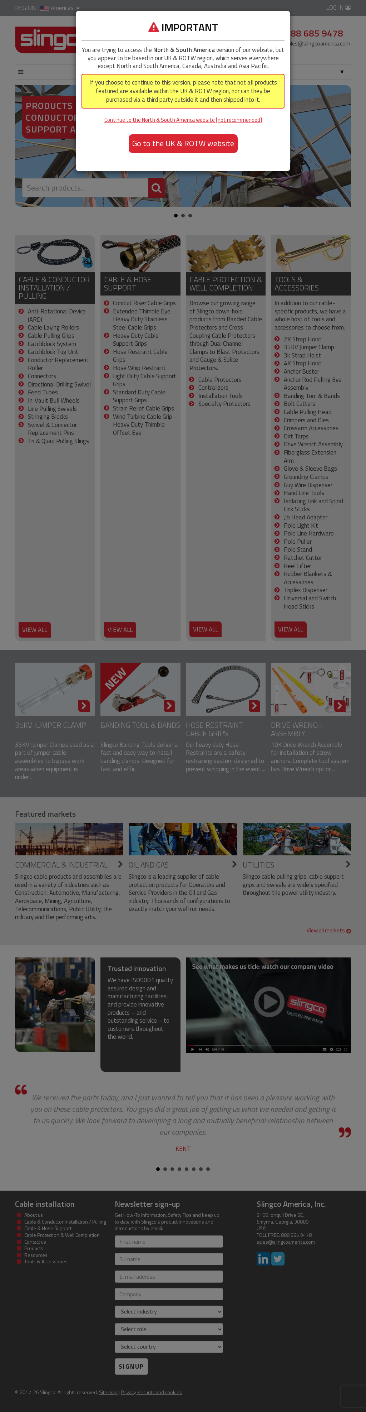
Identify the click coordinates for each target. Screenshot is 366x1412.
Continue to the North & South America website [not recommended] (183, 120)
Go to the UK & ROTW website (183, 143)
